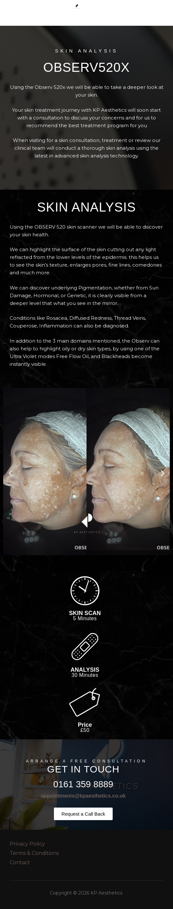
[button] (10, 473)
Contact (20, 862)
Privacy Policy (27, 844)
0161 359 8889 (83, 784)
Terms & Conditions (34, 853)
